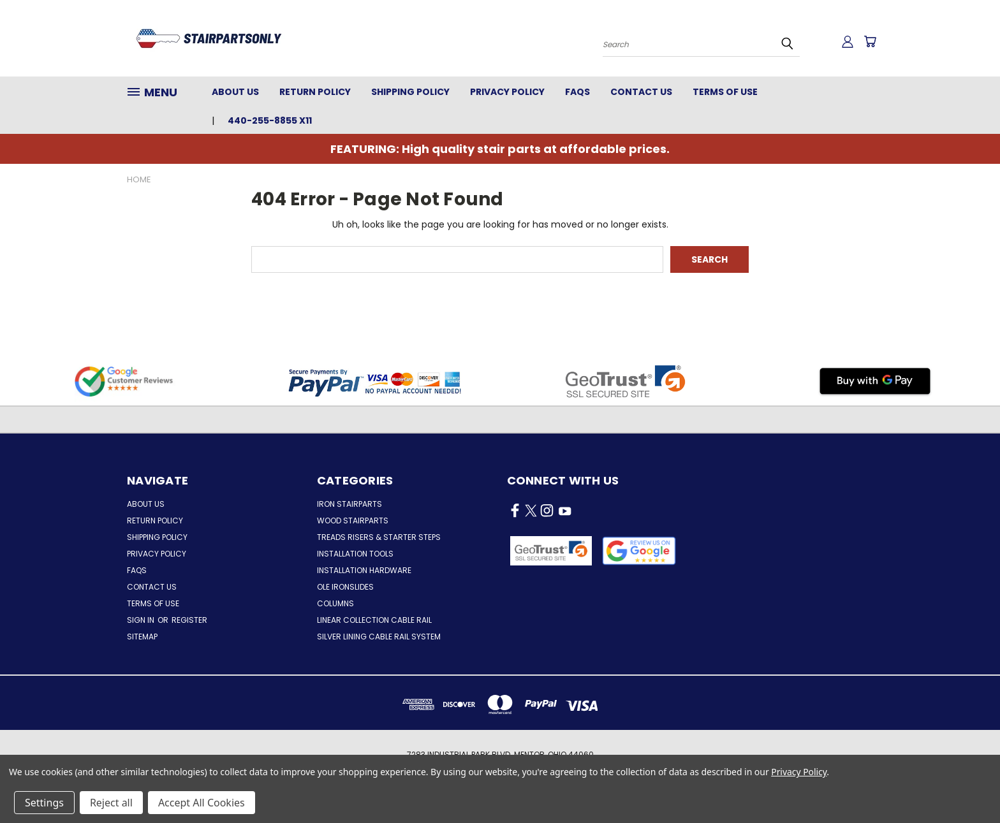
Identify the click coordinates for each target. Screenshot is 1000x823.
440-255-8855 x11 (270, 120)
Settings (44, 803)
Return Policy (315, 91)
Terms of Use (725, 91)
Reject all (111, 803)
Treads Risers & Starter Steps (379, 537)
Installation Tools (355, 553)
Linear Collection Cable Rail (374, 620)
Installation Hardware (364, 570)
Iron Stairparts (349, 504)
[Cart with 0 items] (870, 41)
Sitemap (142, 636)
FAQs (577, 91)
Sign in (141, 620)
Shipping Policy (410, 91)
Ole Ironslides (345, 586)
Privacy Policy (507, 91)
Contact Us (641, 91)
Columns (335, 603)
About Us (235, 91)
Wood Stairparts (352, 520)
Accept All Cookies (201, 803)
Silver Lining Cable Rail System (379, 636)
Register (189, 620)
